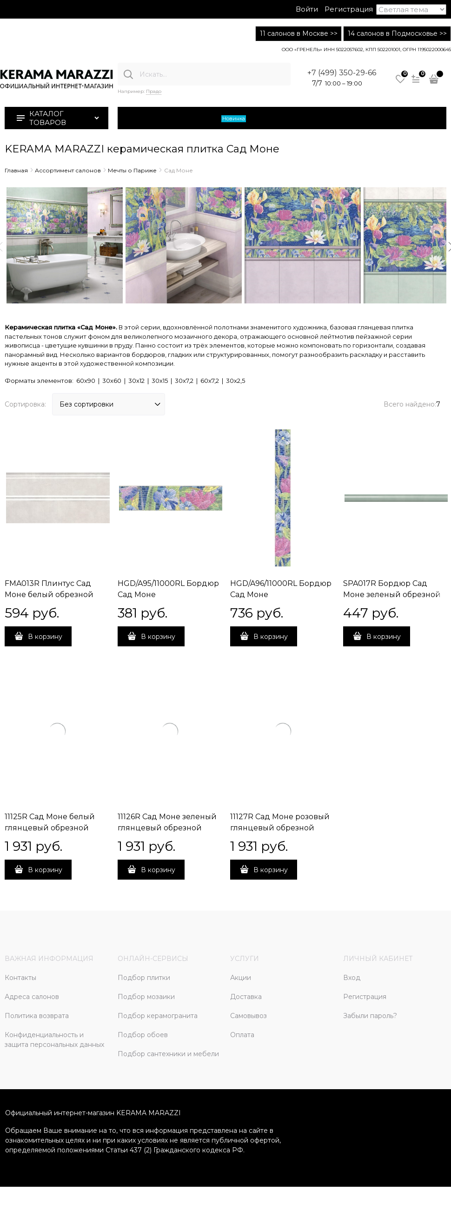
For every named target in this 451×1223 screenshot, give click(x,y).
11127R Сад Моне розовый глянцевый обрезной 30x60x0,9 (280, 827)
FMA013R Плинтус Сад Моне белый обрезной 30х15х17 (49, 594)
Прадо (153, 91)
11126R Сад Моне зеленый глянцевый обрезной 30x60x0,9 (167, 827)
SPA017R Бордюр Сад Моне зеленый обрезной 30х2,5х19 (392, 594)
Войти (307, 9)
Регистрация (349, 9)
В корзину (45, 636)
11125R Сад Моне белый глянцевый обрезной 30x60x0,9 (50, 827)
